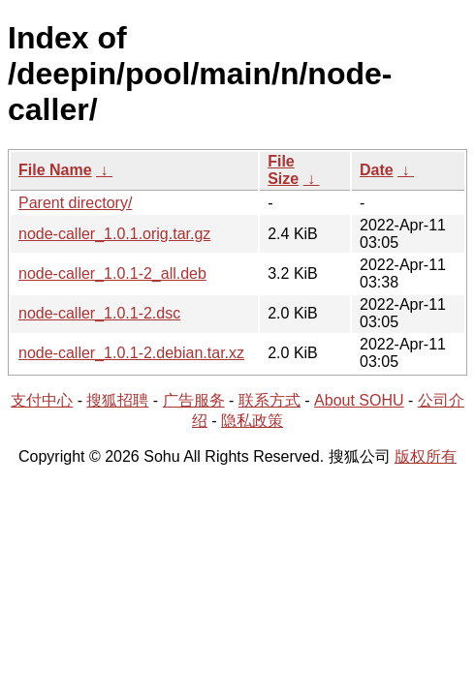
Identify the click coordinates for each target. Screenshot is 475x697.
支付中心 (42, 400)
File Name (55, 170)
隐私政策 (252, 420)
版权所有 (426, 456)
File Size (283, 170)
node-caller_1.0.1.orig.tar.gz (114, 234)
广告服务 (194, 400)
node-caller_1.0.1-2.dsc (99, 313)
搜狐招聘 (117, 400)
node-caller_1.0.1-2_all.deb (112, 273)
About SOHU (358, 400)
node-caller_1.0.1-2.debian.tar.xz (131, 353)
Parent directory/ (75, 203)
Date (377, 170)
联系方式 (269, 400)
